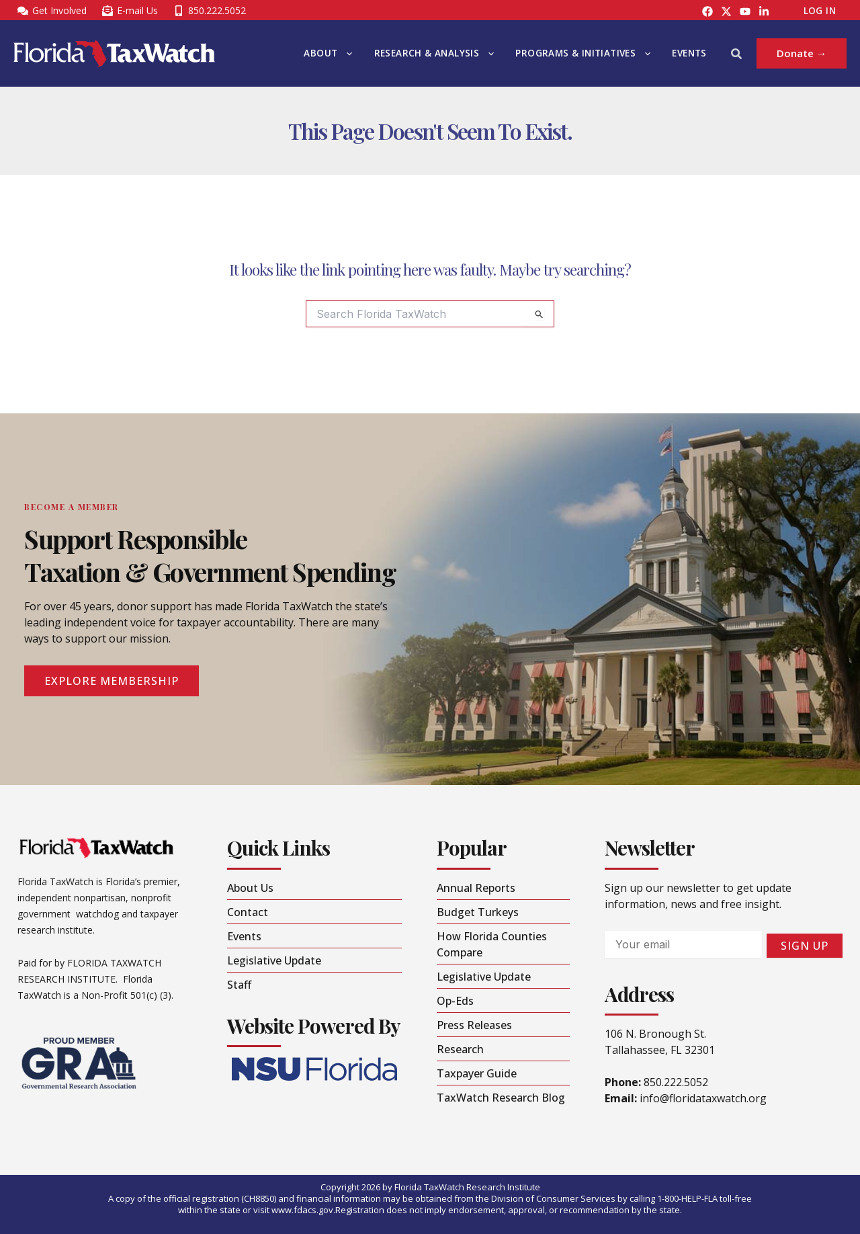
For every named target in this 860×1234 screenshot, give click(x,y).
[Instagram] (726, 11)
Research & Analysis (434, 53)
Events (689, 53)
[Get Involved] (51, 10)
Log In (820, 11)
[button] (346, 53)
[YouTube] (745, 11)
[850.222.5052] (209, 10)
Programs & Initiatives (582, 53)
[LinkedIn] (764, 11)
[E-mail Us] (129, 10)
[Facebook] (707, 11)
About (328, 53)
